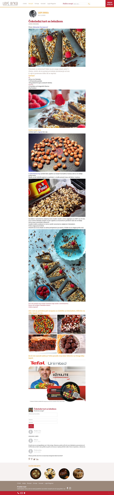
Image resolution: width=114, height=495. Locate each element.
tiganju (40, 132)
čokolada (36, 24)
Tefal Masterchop (35, 174)
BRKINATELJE (110, 3)
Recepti (30, 3)
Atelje (24, 483)
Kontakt (43, 3)
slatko (30, 24)
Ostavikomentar (31, 426)
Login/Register (51, 3)
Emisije (37, 3)
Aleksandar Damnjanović (40, 27)
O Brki (25, 3)
